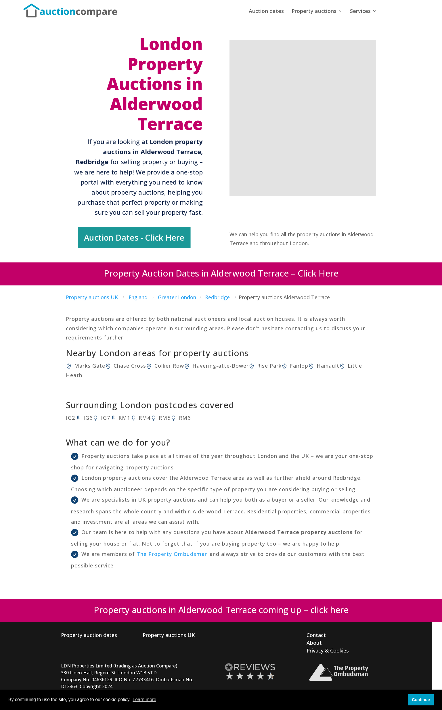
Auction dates (266, 12)
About (314, 640)
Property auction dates (89, 632)
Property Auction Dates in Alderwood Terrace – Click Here (221, 271)
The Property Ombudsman (172, 551)
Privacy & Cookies (328, 648)
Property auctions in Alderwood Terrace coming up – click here (221, 607)
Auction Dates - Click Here (134, 236)
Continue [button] (421, 699)
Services (360, 12)
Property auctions (314, 12)
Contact (316, 632)
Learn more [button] (144, 699)
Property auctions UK (169, 632)
